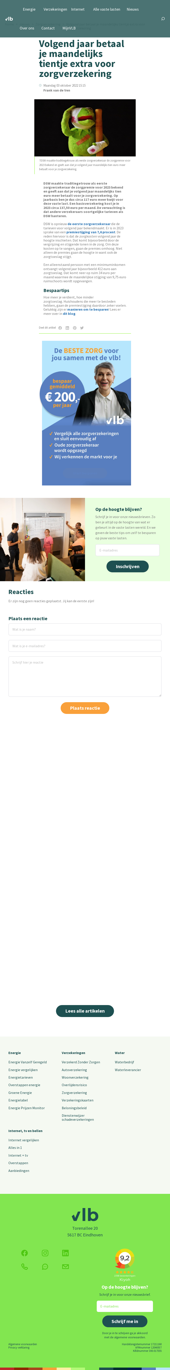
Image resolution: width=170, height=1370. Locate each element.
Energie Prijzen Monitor (26, 1108)
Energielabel (18, 1100)
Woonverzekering (75, 1077)
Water (120, 1053)
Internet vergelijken (23, 1140)
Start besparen (85, 473)
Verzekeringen (55, 9)
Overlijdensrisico (74, 1085)
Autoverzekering (74, 1070)
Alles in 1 (15, 1147)
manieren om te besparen (87, 309)
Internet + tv (18, 1155)
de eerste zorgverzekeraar (89, 224)
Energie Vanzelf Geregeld (27, 1062)
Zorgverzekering (74, 1092)
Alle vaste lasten (106, 9)
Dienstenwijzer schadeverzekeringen (78, 1117)
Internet (78, 9)
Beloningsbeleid (74, 1108)
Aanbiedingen (18, 1170)
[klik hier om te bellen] (24, 1266)
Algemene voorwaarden (22, 1344)
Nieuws (133, 9)
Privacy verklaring (18, 1347)
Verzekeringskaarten (77, 1100)
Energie (29, 9)
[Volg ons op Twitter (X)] (65, 1253)
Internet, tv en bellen (25, 1131)
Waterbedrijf (124, 1062)
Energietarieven (20, 1077)
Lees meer (20, 974)
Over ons (27, 28)
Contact (48, 28)
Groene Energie (20, 1092)
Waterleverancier (128, 1070)
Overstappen (18, 1163)
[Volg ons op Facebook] (24, 1253)
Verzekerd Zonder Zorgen (81, 1062)
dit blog (69, 313)
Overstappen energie (24, 1085)
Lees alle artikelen (85, 1011)
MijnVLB (69, 28)
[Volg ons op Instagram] (45, 1253)
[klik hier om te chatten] (45, 1267)
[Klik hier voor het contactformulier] (65, 1266)
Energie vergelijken (23, 1070)
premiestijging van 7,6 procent (90, 232)
